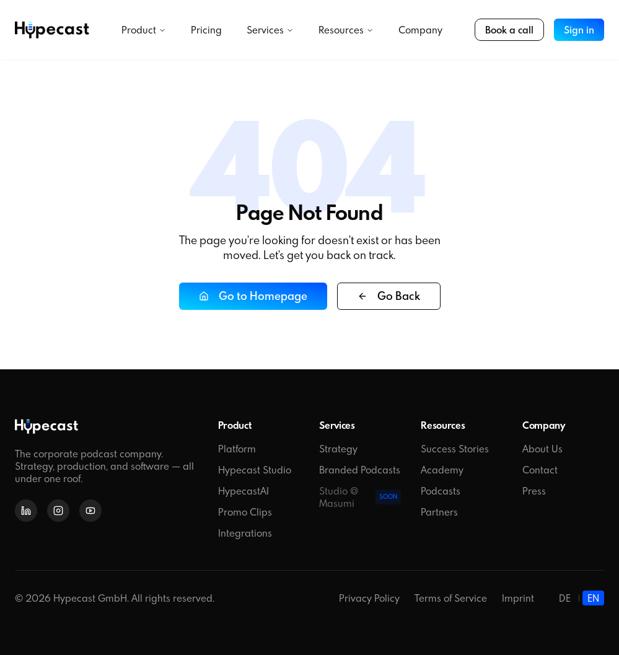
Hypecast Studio (254, 470)
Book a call (509, 30)
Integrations (245, 533)
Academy (442, 470)
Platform (237, 448)
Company (420, 30)
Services (270, 30)
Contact (540, 470)
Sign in (579, 30)
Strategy (338, 448)
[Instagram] (58, 510)
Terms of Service (451, 598)
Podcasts (440, 491)
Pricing (206, 30)
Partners (439, 512)
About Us (542, 448)
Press (534, 491)
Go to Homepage (253, 296)
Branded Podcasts (359, 470)
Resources (346, 30)
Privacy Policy (369, 598)
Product (143, 30)
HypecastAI (243, 491)
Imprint (518, 598)
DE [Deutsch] (565, 598)
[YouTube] (90, 510)
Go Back (389, 296)
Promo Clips (245, 512)
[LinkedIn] (26, 510)
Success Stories (455, 448)
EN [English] (593, 598)
